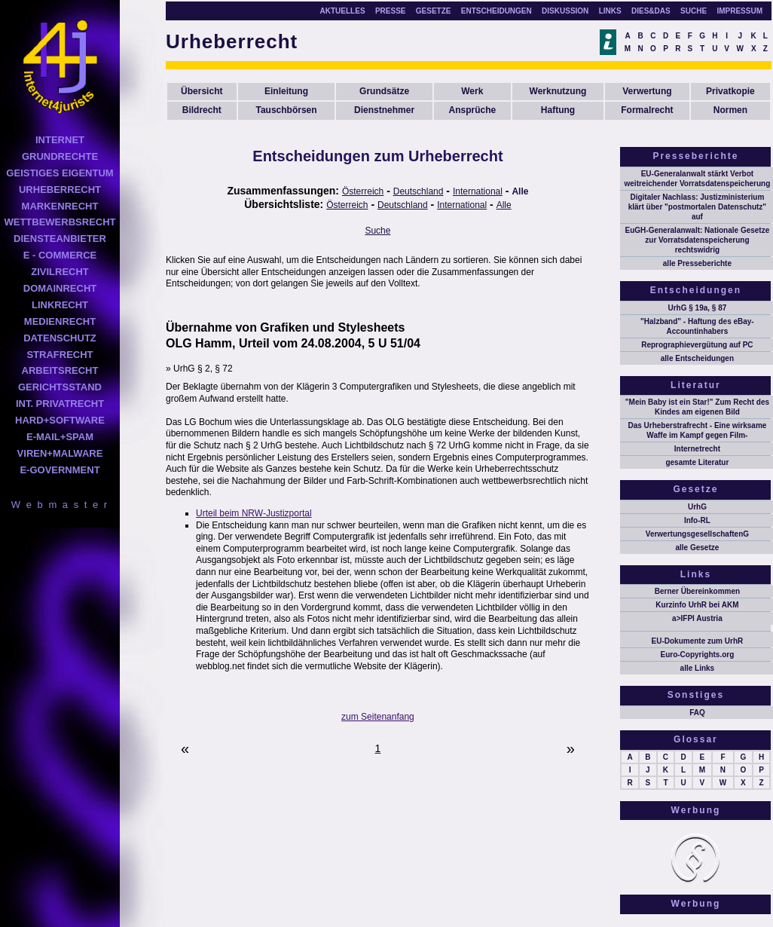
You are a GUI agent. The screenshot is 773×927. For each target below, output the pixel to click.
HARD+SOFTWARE (60, 420)
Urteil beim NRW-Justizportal (254, 513)
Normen (730, 110)
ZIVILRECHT (60, 271)
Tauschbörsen (285, 110)
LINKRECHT (60, 305)
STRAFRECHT (59, 354)
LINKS (610, 11)
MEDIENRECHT (60, 321)
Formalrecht (647, 110)
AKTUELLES (342, 11)
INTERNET (59, 139)
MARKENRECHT (60, 206)
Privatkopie (730, 91)
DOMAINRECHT (60, 288)
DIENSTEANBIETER (60, 238)
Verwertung (646, 91)
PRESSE (390, 11)
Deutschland (418, 191)
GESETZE (433, 11)
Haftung (558, 110)
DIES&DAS (651, 11)
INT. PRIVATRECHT (60, 403)
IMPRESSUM (739, 11)
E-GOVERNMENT (59, 470)
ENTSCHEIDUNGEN (496, 11)
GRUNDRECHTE (60, 156)
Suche (377, 230)
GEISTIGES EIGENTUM (59, 173)
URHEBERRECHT (60, 189)
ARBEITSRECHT (60, 370)
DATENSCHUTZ (59, 338)
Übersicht (201, 91)
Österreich (362, 191)
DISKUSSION (565, 11)
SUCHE (693, 11)
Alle (520, 191)
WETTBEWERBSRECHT (59, 222)
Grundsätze (384, 91)
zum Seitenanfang (377, 716)
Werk (472, 91)
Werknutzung (558, 91)
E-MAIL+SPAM (59, 436)
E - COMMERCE (60, 255)
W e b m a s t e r (59, 504)
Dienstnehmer (384, 110)
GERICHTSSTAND (60, 387)
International (478, 191)
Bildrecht (202, 110)
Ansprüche (472, 110)
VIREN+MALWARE (60, 453)
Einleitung (286, 91)
